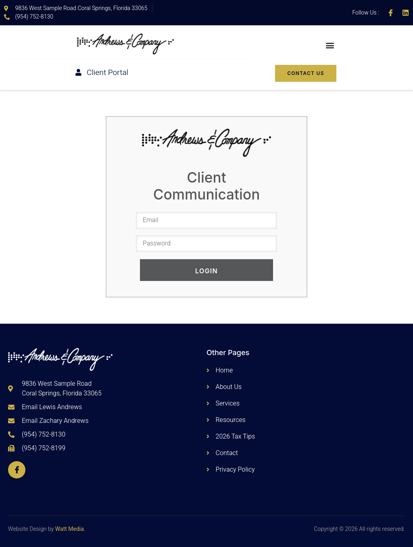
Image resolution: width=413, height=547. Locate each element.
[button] (330, 45)
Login (206, 271)
